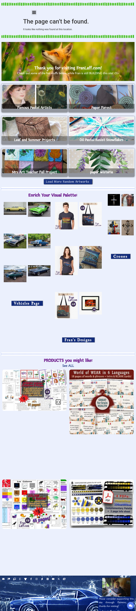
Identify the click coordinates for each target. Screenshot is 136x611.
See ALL (68, 365)
